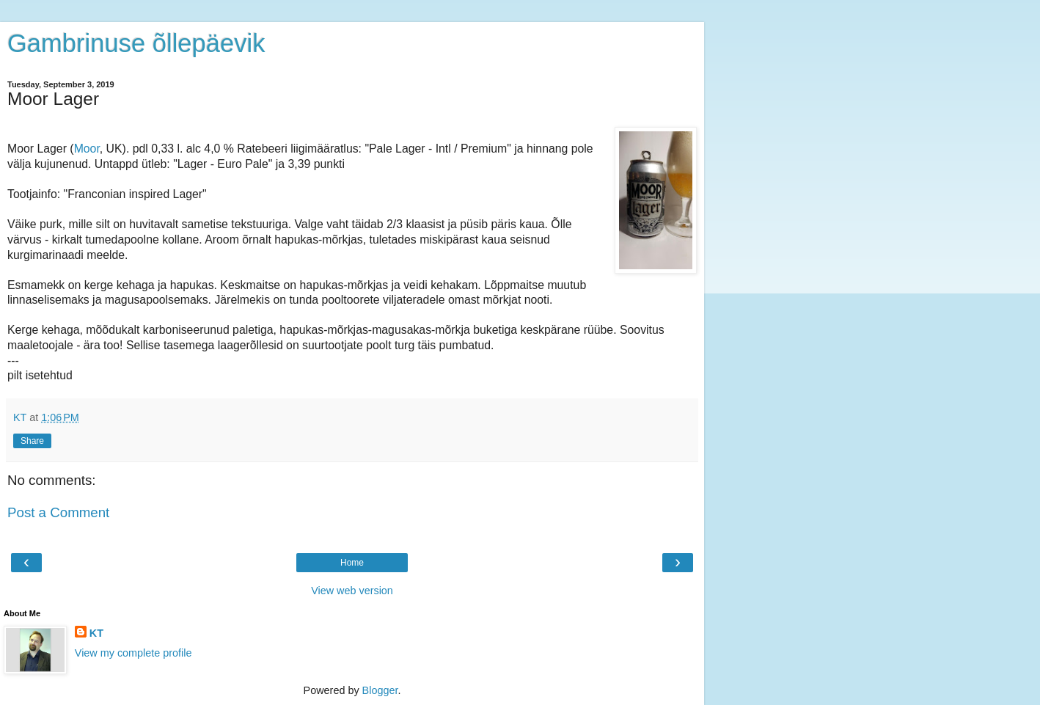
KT (96, 633)
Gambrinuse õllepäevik (136, 43)
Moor (87, 148)
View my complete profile (133, 653)
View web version (352, 590)
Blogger (380, 690)
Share (32, 441)
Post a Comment (58, 512)
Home (352, 563)
